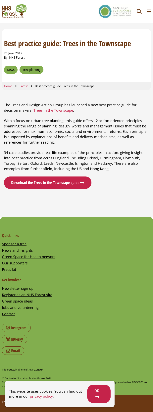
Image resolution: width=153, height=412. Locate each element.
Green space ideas (17, 301)
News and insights (17, 250)
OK (96, 390)
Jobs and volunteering (20, 307)
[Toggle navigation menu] (149, 11)
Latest (24, 86)
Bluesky (14, 339)
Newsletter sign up (17, 288)
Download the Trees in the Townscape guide (45, 182)
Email (13, 350)
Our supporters (15, 263)
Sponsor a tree (14, 243)
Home (8, 86)
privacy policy (41, 396)
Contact (8, 313)
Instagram (16, 327)
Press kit (9, 269)
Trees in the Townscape (53, 110)
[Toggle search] (139, 11)
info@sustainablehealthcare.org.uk (22, 369)
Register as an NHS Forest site (27, 294)
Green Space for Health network (28, 256)
